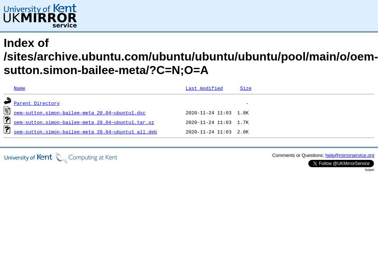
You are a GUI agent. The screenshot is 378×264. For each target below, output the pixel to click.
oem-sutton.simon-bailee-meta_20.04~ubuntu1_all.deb (85, 131)
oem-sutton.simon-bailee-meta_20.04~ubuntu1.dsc (80, 112)
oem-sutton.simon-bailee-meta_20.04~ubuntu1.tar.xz (84, 122)
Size (245, 88)
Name (19, 88)
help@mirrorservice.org (350, 155)
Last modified (204, 88)
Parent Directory (37, 103)
